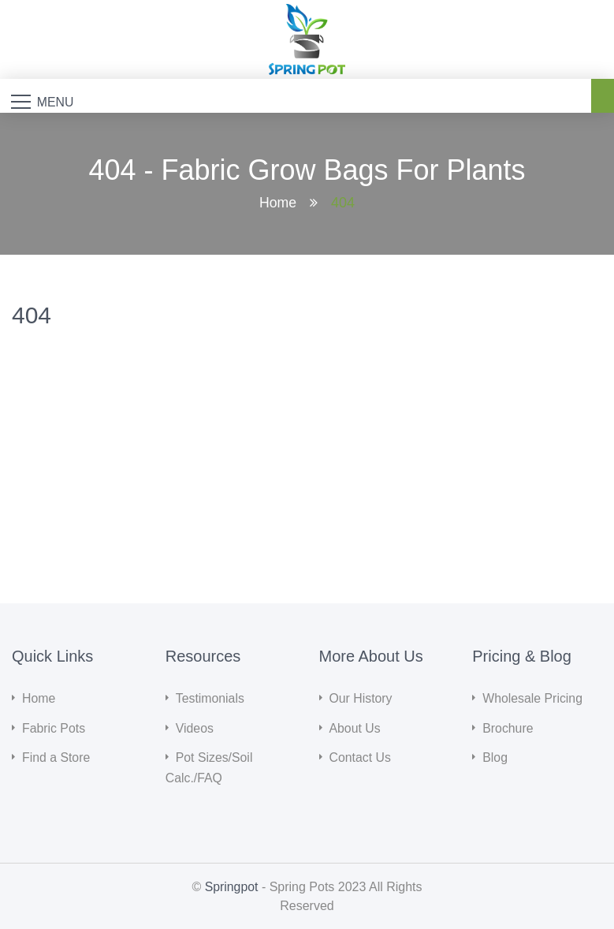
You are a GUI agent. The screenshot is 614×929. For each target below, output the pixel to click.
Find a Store (56, 757)
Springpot (231, 886)
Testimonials (210, 699)
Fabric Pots (54, 728)
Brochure (508, 728)
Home (277, 203)
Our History (361, 699)
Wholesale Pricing (532, 699)
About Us (355, 728)
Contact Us (360, 757)
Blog (495, 757)
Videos (195, 728)
